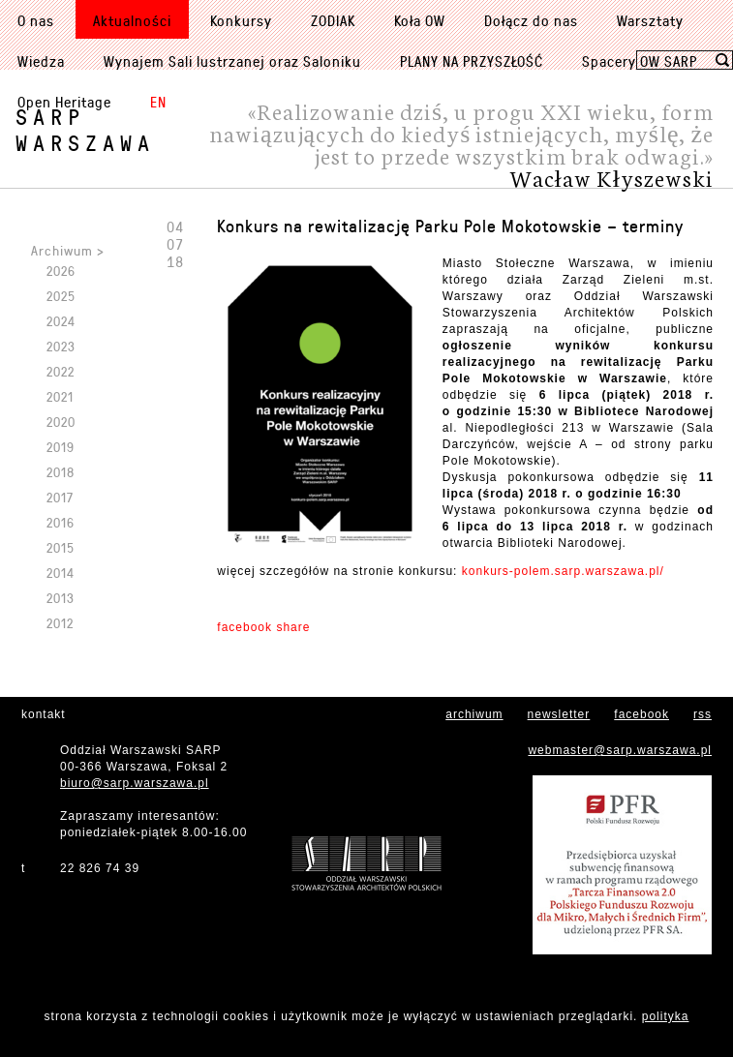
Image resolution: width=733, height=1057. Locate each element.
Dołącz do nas (531, 20)
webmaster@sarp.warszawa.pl (620, 750)
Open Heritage (64, 101)
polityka (665, 1016)
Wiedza (41, 61)
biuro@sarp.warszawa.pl (134, 783)
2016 (60, 522)
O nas (35, 20)
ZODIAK (333, 20)
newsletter (559, 714)
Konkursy (241, 20)
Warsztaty (650, 20)
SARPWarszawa (85, 130)
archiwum (474, 714)
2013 (60, 598)
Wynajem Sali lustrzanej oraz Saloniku (232, 61)
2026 (61, 270)
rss (702, 714)
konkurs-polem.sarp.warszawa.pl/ (563, 571)
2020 (61, 421)
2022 (60, 371)
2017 (60, 497)
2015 (60, 547)
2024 (61, 321)
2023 (61, 346)
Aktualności (132, 20)
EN (158, 101)
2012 (60, 623)
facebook (641, 714)
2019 (60, 447)
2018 (60, 472)
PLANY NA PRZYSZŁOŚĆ (471, 61)
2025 (61, 296)
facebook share (263, 627)
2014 (60, 572)
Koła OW (419, 20)
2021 (60, 396)
